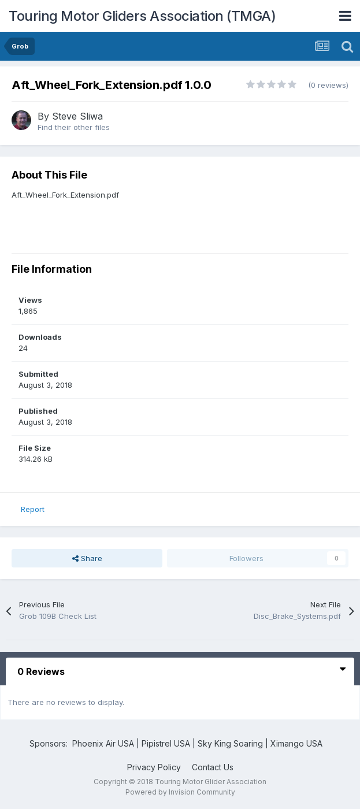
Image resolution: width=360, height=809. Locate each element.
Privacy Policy (154, 767)
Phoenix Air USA (103, 743)
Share (87, 558)
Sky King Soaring (230, 743)
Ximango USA (296, 743)
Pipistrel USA (167, 743)
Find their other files (74, 127)
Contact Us (212, 767)
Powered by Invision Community (180, 792)
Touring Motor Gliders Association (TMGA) (142, 16)
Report (32, 509)
